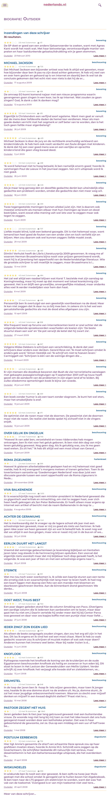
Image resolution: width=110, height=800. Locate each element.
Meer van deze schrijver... (20, 793)
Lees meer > (100, 56)
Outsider (8, 56)
